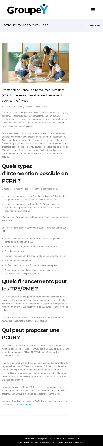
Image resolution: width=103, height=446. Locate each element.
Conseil (44, 107)
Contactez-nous (23, 404)
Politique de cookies (68, 439)
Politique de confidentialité (48, 439)
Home (87, 25)
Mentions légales (29, 439)
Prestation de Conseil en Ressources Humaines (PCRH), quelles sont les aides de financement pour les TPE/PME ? (33, 95)
